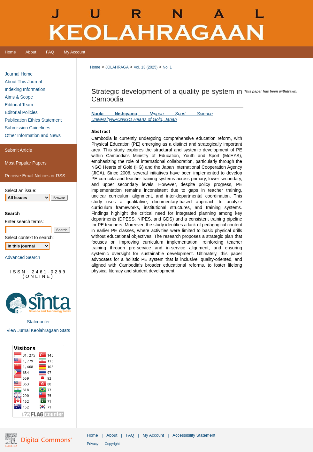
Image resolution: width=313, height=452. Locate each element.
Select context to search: (29, 237)
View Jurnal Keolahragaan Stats (38, 330)
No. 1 (167, 67)
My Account (153, 435)
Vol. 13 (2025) (146, 67)
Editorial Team (19, 104)
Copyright (112, 444)
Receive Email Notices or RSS (35, 175)
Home (95, 67)
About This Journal (23, 81)
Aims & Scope (19, 97)
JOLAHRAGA (117, 67)
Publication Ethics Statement (33, 120)
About (111, 435)
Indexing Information (25, 89)
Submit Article (18, 150)
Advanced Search (22, 257)
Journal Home (19, 74)
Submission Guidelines (27, 127)
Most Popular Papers (26, 162)
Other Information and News (33, 135)
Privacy (92, 444)
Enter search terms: (24, 221)
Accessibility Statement (193, 435)
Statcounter (38, 321)
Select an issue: (20, 190)
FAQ (130, 435)
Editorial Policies (21, 112)
